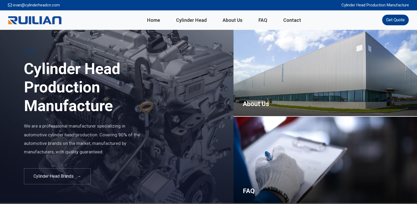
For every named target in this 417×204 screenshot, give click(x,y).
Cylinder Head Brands (57, 176)
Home (153, 20)
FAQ (262, 20)
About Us (233, 20)
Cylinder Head (191, 20)
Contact (292, 20)
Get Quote (395, 19)
